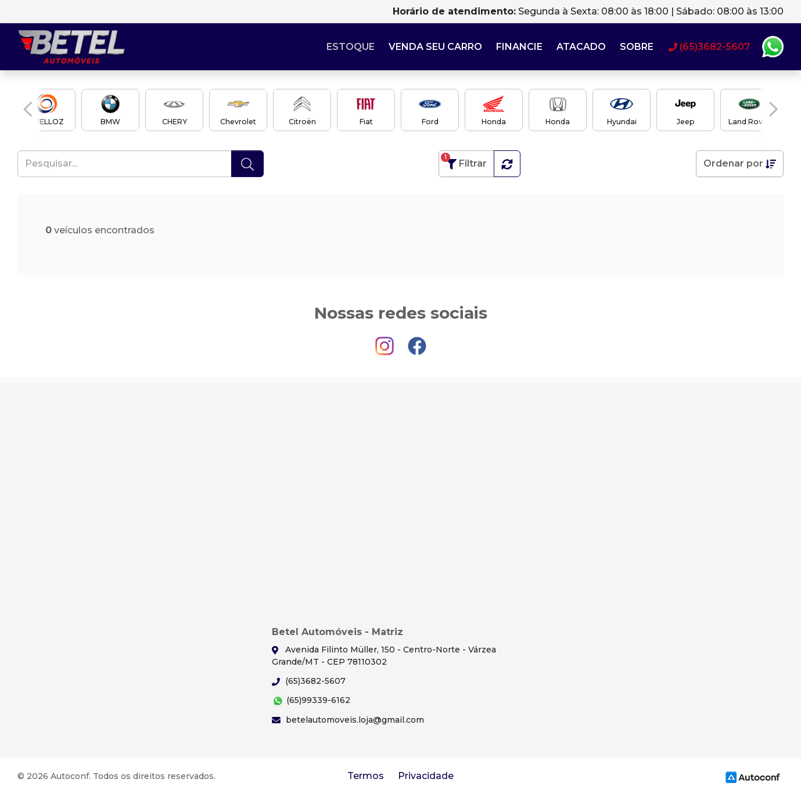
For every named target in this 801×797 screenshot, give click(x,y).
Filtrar (464, 161)
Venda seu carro (435, 46)
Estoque (350, 46)
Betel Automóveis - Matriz (72, 47)
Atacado (581, 46)
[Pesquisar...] (124, 163)
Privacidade (426, 775)
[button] (28, 109)
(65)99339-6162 (311, 701)
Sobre (636, 46)
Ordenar (739, 164)
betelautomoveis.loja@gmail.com (348, 720)
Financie (519, 46)
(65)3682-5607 (309, 681)
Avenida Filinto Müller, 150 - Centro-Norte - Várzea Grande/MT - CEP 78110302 (384, 655)
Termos (365, 775)
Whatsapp (773, 47)
